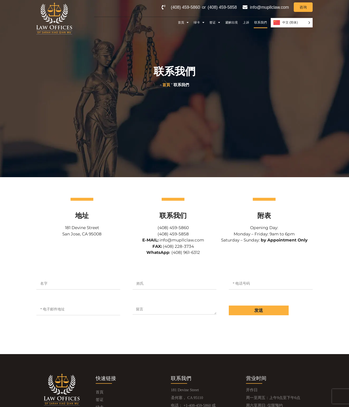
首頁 (183, 23)
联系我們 (260, 22)
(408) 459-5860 (185, 7)
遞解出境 (231, 22)
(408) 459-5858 (222, 7)
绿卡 (199, 23)
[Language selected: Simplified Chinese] (292, 22)
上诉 (246, 22)
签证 (214, 23)
